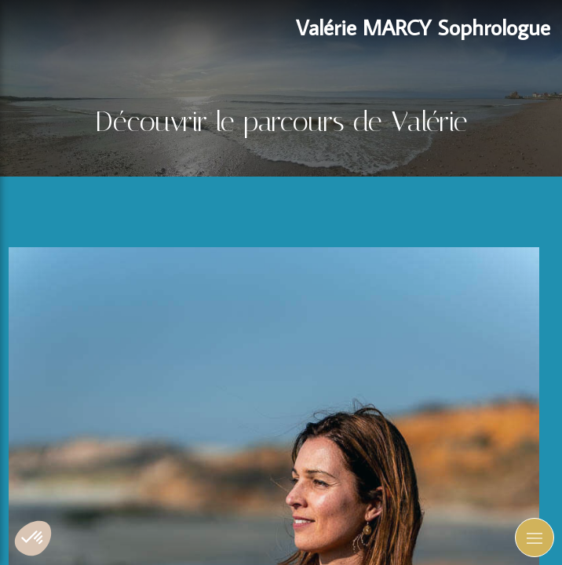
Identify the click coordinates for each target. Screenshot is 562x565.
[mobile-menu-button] (534, 537)
